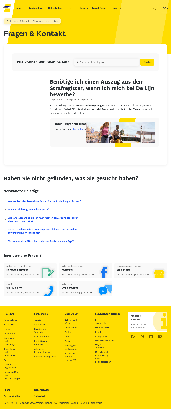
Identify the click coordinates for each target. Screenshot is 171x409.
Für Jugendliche (100, 322)
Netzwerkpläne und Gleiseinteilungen (11, 375)
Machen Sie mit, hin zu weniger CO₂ (71, 356)
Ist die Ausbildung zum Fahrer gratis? (28, 209)
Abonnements (41, 324)
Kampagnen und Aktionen (71, 347)
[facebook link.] (133, 336)
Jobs (56, 21)
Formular (78, 129)
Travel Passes (96, 8)
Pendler (99, 332)
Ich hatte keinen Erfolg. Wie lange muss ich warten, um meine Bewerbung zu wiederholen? (42, 231)
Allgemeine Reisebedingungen (41, 351)
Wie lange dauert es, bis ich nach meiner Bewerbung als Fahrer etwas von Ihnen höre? (43, 219)
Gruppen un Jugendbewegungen (102, 338)
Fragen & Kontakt (21, 21)
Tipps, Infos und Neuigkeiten (10, 352)
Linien (67, 8)
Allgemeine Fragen (41, 21)
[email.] (160, 336)
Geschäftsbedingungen (41, 356)
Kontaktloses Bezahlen (40, 343)
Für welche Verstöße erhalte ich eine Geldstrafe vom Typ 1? (41, 241)
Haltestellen (53, 8)
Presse (68, 341)
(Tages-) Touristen (99, 346)
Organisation (71, 327)
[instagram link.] (142, 336)
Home (17, 8)
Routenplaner (35, 8)
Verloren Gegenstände (10, 366)
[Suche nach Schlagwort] (106, 62)
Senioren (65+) (102, 327)
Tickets (82, 8)
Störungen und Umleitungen (10, 341)
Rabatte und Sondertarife (40, 331)
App (6, 360)
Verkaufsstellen (41, 336)
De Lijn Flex (9, 333)
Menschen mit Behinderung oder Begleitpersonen (102, 357)
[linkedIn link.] (151, 336)
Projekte (69, 332)
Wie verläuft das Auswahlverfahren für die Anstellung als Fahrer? (44, 201)
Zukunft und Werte (71, 322)
